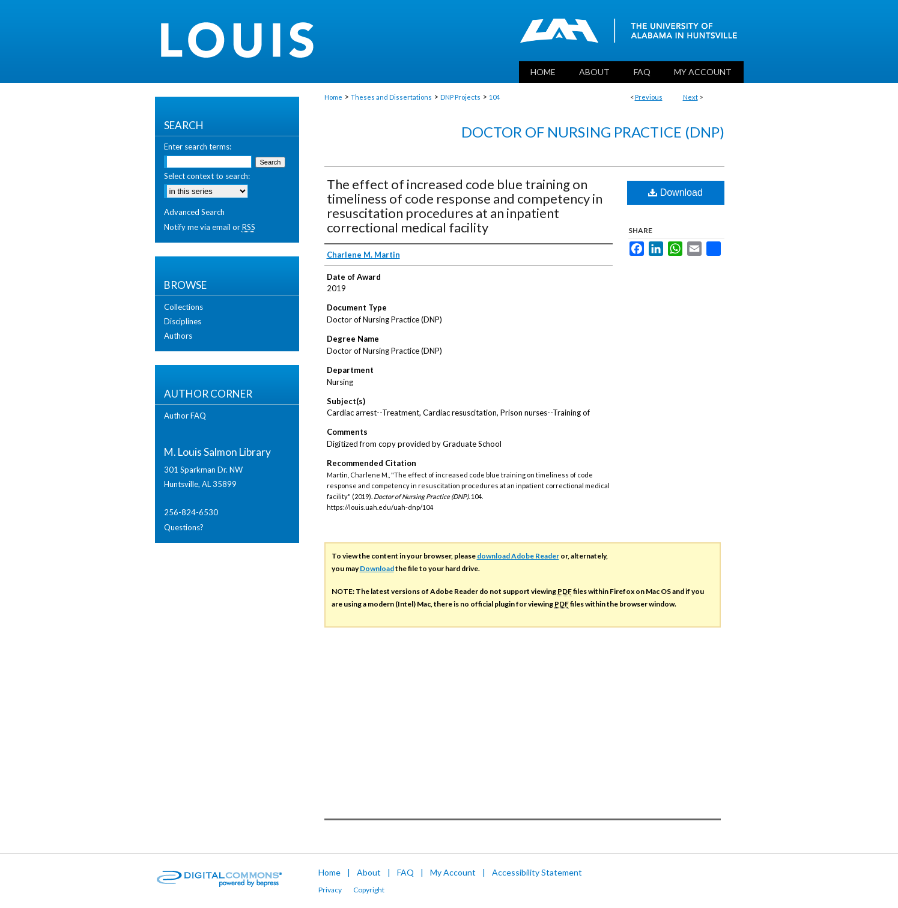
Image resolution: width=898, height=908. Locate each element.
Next (690, 97)
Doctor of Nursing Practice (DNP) (592, 132)
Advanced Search (194, 212)
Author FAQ (185, 415)
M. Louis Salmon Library (217, 452)
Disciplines (182, 321)
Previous (649, 97)
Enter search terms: (197, 146)
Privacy (330, 889)
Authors (178, 335)
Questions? (184, 527)
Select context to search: (207, 176)
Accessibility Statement (537, 872)
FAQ (405, 872)
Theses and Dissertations (391, 97)
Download (675, 192)
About (369, 872)
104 (494, 97)
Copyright (368, 889)
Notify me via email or (209, 227)
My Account (453, 872)
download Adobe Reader (518, 555)
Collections (183, 307)
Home (333, 97)
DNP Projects (460, 97)
